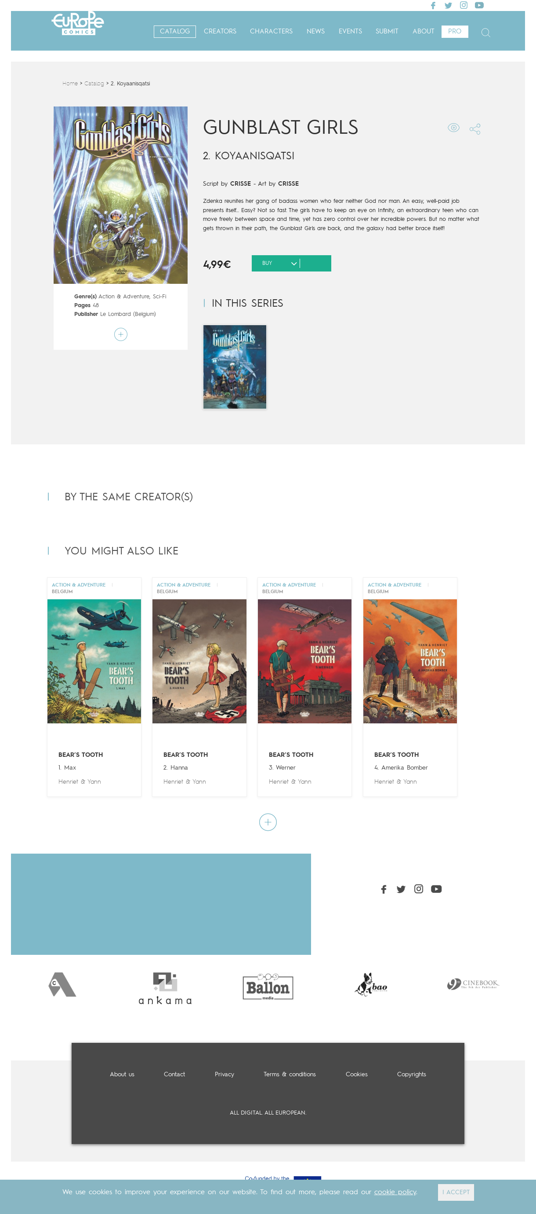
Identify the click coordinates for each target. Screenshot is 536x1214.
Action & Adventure (123, 297)
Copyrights (411, 1074)
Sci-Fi (159, 297)
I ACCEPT (456, 1192)
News (316, 32)
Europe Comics (77, 31)
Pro (454, 32)
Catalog (175, 32)
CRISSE (240, 184)
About (424, 32)
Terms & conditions (290, 1074)
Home (70, 84)
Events (350, 32)
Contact (174, 1074)
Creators (220, 32)
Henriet (68, 782)
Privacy (224, 1074)
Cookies (357, 1074)
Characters (271, 32)
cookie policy (395, 1192)
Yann (94, 782)
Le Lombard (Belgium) (128, 314)
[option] (62, 984)
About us (122, 1074)
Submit (387, 32)
